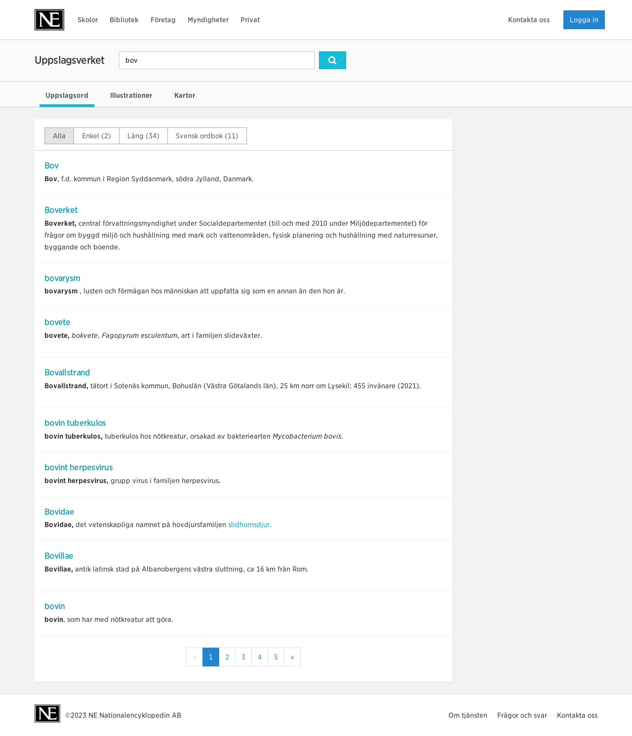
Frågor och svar (522, 715)
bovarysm (62, 278)
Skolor (88, 20)
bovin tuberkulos (75, 423)
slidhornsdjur (249, 525)
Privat (250, 20)
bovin (54, 606)
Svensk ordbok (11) (207, 136)
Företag (163, 20)
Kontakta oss (529, 20)
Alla (59, 136)
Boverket (61, 210)
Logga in (584, 20)
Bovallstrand (67, 372)
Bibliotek (124, 20)
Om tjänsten (467, 715)
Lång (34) (143, 136)
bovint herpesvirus (78, 467)
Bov (51, 165)
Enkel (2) (96, 136)
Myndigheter (208, 20)
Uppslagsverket (69, 60)
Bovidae (59, 512)
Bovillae (58, 556)
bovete (57, 322)
